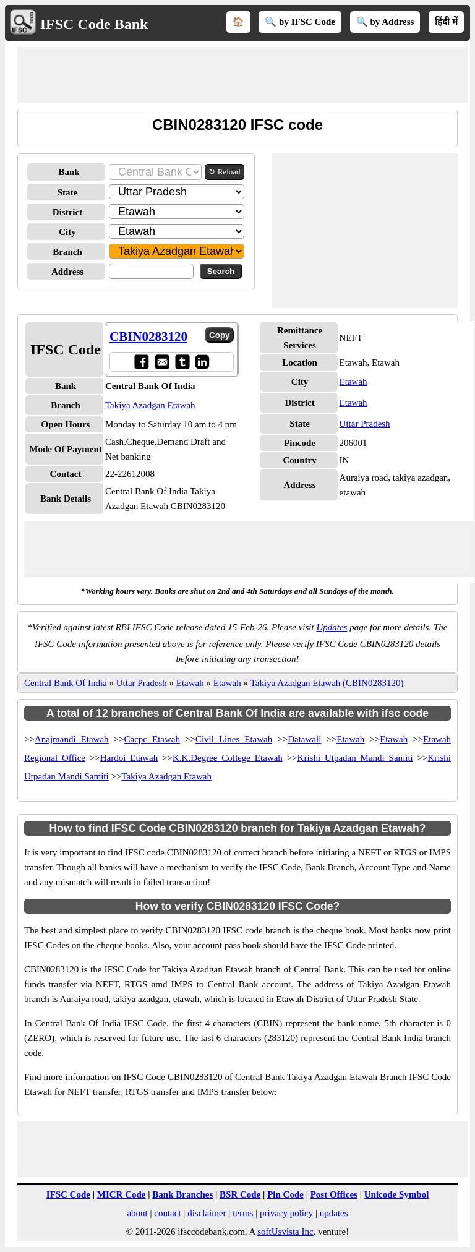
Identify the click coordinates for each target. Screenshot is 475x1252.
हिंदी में (446, 22)
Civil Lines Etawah (233, 739)
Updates (331, 627)
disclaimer (206, 1213)
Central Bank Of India (65, 683)
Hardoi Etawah (129, 758)
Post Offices (333, 1194)
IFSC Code (68, 1194)
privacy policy (286, 1213)
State (68, 192)
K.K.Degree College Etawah (228, 758)
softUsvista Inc (285, 1232)
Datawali (304, 739)
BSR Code (240, 1194)
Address (67, 272)
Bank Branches (182, 1194)
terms (243, 1213)
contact (167, 1213)
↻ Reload (224, 171)
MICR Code (121, 1194)
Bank (68, 172)
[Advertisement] (242, 75)
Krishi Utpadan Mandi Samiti (355, 758)
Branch (67, 252)
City (67, 232)
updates (334, 1213)
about (137, 1213)
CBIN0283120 (148, 336)
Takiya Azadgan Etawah (150, 405)
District (67, 212)
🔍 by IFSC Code (300, 22)
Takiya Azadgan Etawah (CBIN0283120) (327, 683)
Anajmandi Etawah (72, 739)
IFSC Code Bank (94, 24)
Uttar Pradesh (365, 424)
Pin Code (285, 1194)
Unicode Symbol (396, 1194)
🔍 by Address (385, 22)
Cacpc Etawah (152, 739)
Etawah (353, 382)
